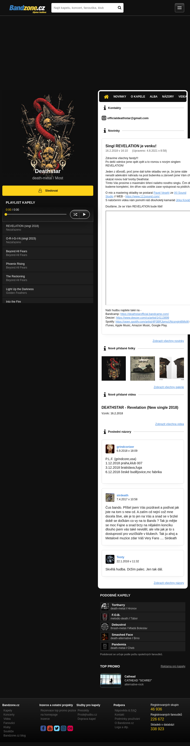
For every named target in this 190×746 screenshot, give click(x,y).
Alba (153, 96)
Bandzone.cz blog (14, 735)
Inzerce (45, 718)
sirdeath (123, 495)
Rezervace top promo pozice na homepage (58, 712)
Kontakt (119, 714)
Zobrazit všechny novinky (168, 341)
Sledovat (48, 190)
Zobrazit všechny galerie (169, 387)
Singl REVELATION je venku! (131, 146)
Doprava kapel (87, 718)
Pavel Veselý (161, 192)
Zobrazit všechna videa (169, 424)
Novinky (119, 96)
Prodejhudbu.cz (87, 714)
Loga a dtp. (122, 727)
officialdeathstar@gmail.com (128, 118)
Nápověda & (125, 710)
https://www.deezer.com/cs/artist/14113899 (142, 317)
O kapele (138, 96)
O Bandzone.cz (124, 723)
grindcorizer (125, 446)
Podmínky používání (127, 718)
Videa (6, 718)
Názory (168, 96)
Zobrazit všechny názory (169, 583)
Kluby (6, 727)
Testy (120, 557)
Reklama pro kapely (173, 666)
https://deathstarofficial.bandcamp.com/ (144, 314)
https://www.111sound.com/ (142, 196)
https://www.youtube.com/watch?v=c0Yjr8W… (139, 476)
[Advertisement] (95, 50)
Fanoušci (9, 723)
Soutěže (8, 731)
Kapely (7, 710)
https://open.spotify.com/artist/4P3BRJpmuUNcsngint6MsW (152, 321)
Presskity (83, 710)
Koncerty (8, 714)
